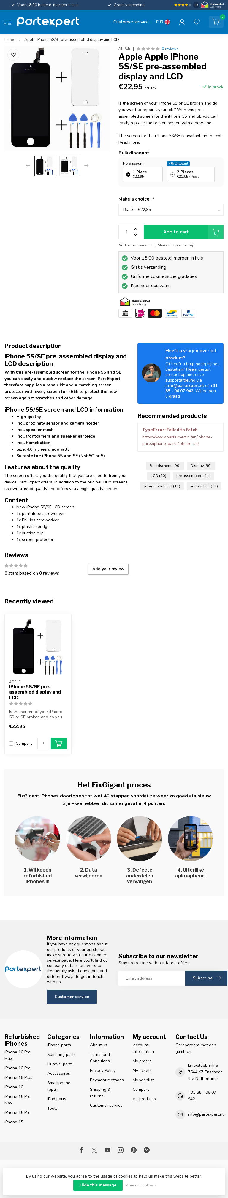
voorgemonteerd (161, 486)
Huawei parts (60, 1064)
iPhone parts (59, 1045)
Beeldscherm (165, 465)
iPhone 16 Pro (17, 1068)
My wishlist (143, 1080)
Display (201, 465)
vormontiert (204, 486)
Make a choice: (136, 199)
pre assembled (193, 475)
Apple (124, 48)
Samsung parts (61, 1054)
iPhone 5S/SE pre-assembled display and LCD (35, 692)
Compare (24, 743)
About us (98, 1045)
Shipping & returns (100, 1093)
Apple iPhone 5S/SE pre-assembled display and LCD (71, 39)
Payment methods (107, 1080)
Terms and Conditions (100, 1058)
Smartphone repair (58, 1086)
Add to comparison (135, 245)
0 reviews (170, 48)
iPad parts (56, 1099)
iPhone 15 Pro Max (17, 1100)
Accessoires (58, 1073)
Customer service (131, 22)
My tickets (142, 1070)
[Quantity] (43, 743)
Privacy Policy (102, 1070)
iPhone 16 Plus (18, 1077)
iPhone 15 (13, 1122)
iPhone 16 (13, 1087)
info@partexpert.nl (184, 385)
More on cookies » (140, 1185)
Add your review (108, 569)
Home (9, 39)
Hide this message (98, 1185)
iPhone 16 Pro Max (17, 1055)
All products (144, 1099)
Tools (52, 1108)
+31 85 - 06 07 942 (191, 388)
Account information (143, 1048)
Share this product (176, 245)
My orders (142, 1061)
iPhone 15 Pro (17, 1112)
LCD (158, 475)
